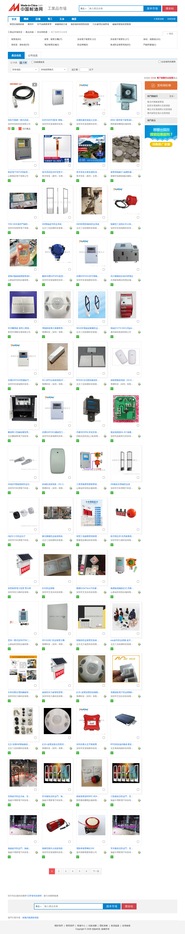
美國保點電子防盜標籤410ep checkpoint (123, 692)
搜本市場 (152, 8)
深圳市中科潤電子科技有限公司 (20, 488)
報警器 (14, 39)
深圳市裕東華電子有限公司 (20, 228)
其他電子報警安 (84, 39)
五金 (62, 19)
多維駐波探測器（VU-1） (53, 484)
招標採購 (171, 19)
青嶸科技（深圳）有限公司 (54, 332)
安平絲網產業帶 (44, 24)
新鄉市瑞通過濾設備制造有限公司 (123, 176)
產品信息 (16, 55)
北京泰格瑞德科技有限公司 (123, 748)
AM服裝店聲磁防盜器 (120, 484)
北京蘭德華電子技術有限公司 (20, 436)
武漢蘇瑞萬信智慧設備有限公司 (123, 280)
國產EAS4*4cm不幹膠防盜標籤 (88, 588)
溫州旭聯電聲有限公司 (86, 852)
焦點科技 (96, 929)
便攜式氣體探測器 (30, 917)
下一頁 (96, 871)
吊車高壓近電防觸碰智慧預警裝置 (20, 692)
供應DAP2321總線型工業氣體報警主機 (54, 432)
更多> (172, 96)
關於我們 (59, 925)
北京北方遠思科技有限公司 (88, 644)
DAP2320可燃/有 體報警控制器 (54, 120)
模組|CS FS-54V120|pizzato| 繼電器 (123, 328)
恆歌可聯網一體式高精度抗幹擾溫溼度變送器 (20, 120)
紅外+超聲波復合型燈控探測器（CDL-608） (54, 744)
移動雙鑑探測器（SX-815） (123, 380)
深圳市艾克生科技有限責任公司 (54, 592)
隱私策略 (104, 925)
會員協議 (115, 925)
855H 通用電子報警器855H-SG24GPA (123, 120)
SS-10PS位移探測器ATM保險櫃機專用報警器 (54, 380)
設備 (38, 19)
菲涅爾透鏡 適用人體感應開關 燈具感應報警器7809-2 (20, 328)
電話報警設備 (50, 44)
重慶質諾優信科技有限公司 (88, 540)
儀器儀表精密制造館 (80, 24)
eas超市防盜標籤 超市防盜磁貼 (123, 640)
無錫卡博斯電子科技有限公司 (20, 800)
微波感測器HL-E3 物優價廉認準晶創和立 (123, 432)
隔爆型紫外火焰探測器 (52, 848)
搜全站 (170, 8)
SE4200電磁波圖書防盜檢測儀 (88, 328)
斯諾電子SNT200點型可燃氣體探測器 (20, 172)
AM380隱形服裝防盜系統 (87, 224)
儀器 (74, 19)
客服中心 (81, 925)
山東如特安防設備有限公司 (20, 280)
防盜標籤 (81, 44)
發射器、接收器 (18, 44)
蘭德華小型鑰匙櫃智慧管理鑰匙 (20, 432)
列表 (13, 62)
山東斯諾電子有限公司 (18, 176)
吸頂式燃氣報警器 (155, 101)
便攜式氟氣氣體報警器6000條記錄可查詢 (20, 276)
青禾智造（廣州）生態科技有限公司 (54, 176)
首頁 (14, 19)
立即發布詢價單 (34, 895)
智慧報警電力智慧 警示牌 (19, 588)
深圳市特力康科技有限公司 (123, 540)
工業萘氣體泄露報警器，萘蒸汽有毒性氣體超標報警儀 (88, 484)
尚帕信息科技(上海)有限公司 (88, 436)
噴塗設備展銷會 (17, 24)
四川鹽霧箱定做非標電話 (122, 276)
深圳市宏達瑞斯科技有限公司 (54, 124)
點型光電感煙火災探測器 (158, 105)
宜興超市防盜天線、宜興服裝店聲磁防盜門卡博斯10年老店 (20, 796)
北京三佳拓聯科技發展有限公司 (54, 228)
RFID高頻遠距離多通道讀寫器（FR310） (123, 744)
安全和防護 (42, 32)
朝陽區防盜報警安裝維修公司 (88, 640)
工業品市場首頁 (15, 32)
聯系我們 (70, 925)
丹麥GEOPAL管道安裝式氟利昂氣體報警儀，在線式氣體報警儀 (88, 432)
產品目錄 (29, 32)
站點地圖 (92, 925)
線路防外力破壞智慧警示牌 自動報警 (54, 692)
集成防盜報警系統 (118, 44)
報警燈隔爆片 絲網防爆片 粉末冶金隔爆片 (123, 172)
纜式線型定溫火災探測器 (158, 113)
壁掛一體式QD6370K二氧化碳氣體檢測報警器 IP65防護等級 (20, 640)
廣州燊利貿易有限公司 (121, 332)
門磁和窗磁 (148, 44)
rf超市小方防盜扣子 (16, 536)
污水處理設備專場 (101, 24)
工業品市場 (57, 8)
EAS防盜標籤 (48, 588)
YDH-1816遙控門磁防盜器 (20, 224)
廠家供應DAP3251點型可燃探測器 (54, 276)
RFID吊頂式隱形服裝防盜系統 (88, 380)
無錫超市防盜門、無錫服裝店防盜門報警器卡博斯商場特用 (20, 848)
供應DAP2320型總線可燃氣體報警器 (20, 380)
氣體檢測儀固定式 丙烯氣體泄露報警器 (123, 588)
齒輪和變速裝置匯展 (121, 24)
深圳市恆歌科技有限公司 (19, 124)
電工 (50, 19)
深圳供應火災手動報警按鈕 (88, 744)
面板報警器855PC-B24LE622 (88, 796)
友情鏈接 (126, 925)
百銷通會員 (37, 62)
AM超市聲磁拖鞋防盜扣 (18, 484)
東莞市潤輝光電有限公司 (19, 332)
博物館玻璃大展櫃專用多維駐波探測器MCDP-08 (54, 328)
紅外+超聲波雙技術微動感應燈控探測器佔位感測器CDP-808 (88, 692)
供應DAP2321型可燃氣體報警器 (88, 276)
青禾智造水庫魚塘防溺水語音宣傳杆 (88, 172)
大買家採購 (159, 19)
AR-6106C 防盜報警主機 (53, 640)
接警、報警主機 (51, 39)
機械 (26, 19)
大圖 (23, 62)
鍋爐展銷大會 (61, 24)
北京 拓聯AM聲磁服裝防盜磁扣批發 (20, 744)
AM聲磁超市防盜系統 (52, 224)
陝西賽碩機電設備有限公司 (123, 124)
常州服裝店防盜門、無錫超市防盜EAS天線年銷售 (54, 796)
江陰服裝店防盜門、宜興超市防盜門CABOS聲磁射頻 (123, 796)
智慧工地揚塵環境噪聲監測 (88, 536)
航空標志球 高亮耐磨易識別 (123, 536)
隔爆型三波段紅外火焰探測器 (123, 224)
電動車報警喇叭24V (85, 848)
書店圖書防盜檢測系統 (52, 536)
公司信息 (33, 55)
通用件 (31, 24)
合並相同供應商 (167, 61)
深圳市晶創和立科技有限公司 (123, 436)
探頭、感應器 (149, 39)
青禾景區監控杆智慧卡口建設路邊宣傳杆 (54, 172)
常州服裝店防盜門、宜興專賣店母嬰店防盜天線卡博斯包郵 (123, 848)
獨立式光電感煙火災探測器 (159, 109)
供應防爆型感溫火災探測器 (88, 120)
